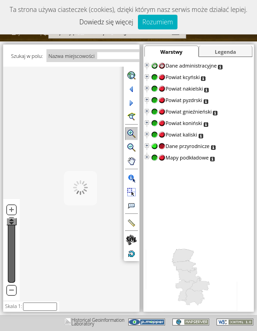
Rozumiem (158, 21)
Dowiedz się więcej (106, 21)
